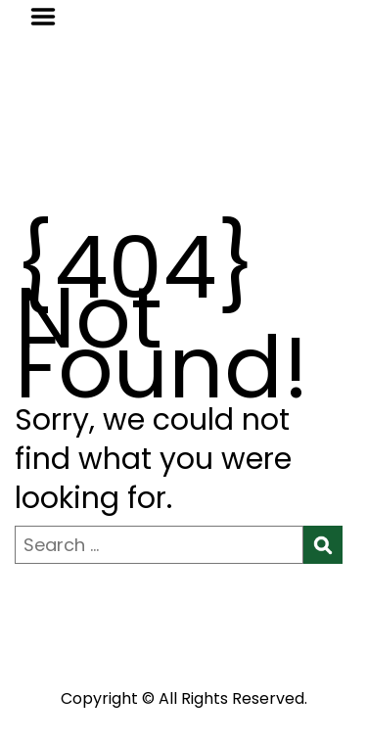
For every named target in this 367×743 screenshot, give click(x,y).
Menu (49, 16)
